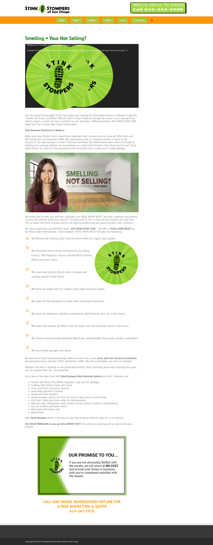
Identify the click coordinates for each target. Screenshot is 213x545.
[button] (152, 20)
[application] (82, 76)
